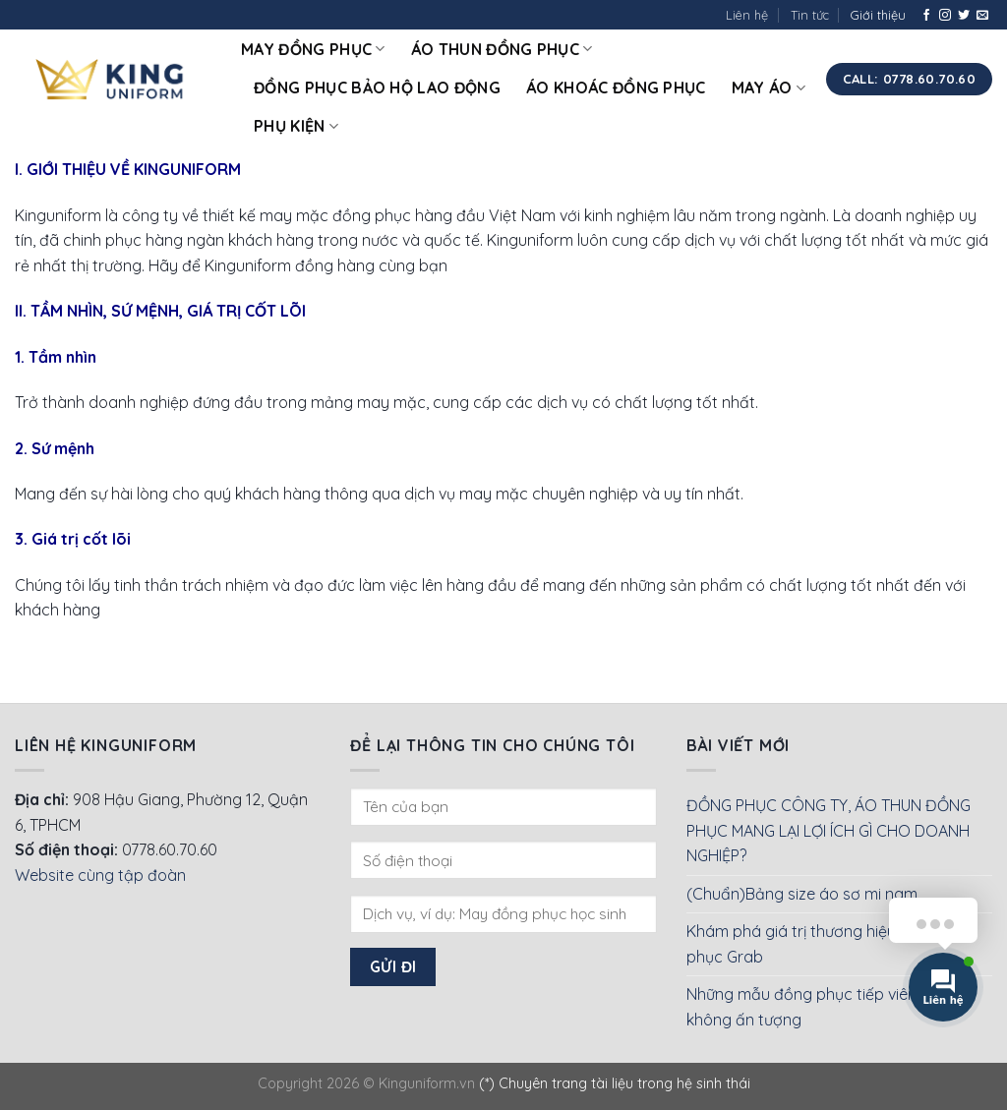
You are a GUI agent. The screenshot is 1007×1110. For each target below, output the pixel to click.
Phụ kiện (296, 126)
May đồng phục (313, 49)
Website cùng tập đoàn (100, 875)
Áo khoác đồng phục (616, 87)
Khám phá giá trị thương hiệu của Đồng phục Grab (829, 943)
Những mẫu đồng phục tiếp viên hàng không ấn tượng (822, 1006)
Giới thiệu (878, 15)
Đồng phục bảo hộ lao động (377, 87)
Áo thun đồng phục (502, 49)
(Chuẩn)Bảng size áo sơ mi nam (802, 894)
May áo (768, 87)
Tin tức (810, 15)
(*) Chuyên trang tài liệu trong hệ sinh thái (614, 1083)
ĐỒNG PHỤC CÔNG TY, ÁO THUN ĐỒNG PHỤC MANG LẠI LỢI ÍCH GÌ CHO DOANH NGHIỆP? (828, 830)
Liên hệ (747, 15)
